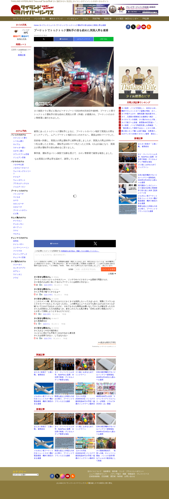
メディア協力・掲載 (118, 474)
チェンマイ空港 (19, 257)
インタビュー (72, 19)
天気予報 (96, 19)
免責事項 (106, 471)
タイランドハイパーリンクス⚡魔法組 (78, 483)
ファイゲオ (17, 251)
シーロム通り (18, 141)
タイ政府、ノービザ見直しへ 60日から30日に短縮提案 (139, 108)
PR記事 (146, 19)
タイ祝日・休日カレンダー (127, 19)
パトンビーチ (18, 194)
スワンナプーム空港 (21, 154)
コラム (85, 19)
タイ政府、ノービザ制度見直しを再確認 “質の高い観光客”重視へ (139, 125)
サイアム (16, 144)
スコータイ (17, 265)
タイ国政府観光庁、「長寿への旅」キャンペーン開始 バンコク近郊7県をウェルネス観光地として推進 (106, 456)
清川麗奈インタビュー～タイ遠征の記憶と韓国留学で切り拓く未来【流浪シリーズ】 (147, 189)
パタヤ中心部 (18, 165)
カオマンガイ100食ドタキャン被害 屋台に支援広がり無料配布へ (139, 134)
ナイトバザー (18, 244)
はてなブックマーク (83, 39)
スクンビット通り (20, 138)
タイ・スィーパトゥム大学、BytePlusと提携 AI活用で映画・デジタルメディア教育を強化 (147, 158)
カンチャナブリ (19, 268)
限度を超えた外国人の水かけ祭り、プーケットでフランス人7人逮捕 (64, 398)
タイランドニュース (21, 19)
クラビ (15, 278)
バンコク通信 (39, 19)
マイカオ (16, 197)
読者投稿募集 (94, 476)
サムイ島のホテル (18, 218)
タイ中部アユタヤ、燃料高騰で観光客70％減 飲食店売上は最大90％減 (139, 114)
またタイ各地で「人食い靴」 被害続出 (147, 145)
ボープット (17, 227)
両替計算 (108, 19)
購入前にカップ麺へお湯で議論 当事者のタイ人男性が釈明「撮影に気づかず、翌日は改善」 (139, 131)
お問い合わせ (129, 476)
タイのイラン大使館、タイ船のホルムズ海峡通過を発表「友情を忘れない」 (139, 119)
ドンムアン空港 (19, 157)
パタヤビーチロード (21, 168)
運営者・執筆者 (116, 476)
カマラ (15, 200)
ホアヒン (16, 271)
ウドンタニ (17, 274)
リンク (121, 471)
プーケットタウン (20, 210)
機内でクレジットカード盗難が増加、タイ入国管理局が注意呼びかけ (139, 111)
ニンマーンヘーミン (21, 248)
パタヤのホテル (17, 162)
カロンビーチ (18, 204)
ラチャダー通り (19, 148)
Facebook (64, 39)
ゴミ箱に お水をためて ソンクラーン (147, 166)
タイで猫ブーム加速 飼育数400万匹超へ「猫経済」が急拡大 (139, 122)
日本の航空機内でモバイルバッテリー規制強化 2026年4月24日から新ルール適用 (147, 178)
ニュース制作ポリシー (98, 474)
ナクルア (16, 177)
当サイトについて (94, 471)
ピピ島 (15, 213)
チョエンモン (18, 224)
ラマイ (15, 230)
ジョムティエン (19, 187)
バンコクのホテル (18, 135)
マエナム (16, 234)
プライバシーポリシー (135, 471)
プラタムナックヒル (21, 183)
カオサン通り (18, 151)
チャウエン (17, 221)
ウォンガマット (19, 180)
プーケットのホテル (19, 191)
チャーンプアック (20, 254)
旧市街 (15, 241)
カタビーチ (17, 207)
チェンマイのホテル (19, 238)
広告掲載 (105, 476)
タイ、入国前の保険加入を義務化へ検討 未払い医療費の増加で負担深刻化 (139, 117)
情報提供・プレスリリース (138, 474)
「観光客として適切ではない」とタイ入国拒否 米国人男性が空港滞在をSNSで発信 (139, 128)
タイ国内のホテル (18, 261)
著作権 (114, 471)
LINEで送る (103, 39)
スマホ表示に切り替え (103, 483)
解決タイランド (56, 19)
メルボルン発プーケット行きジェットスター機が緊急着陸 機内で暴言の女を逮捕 (147, 199)
